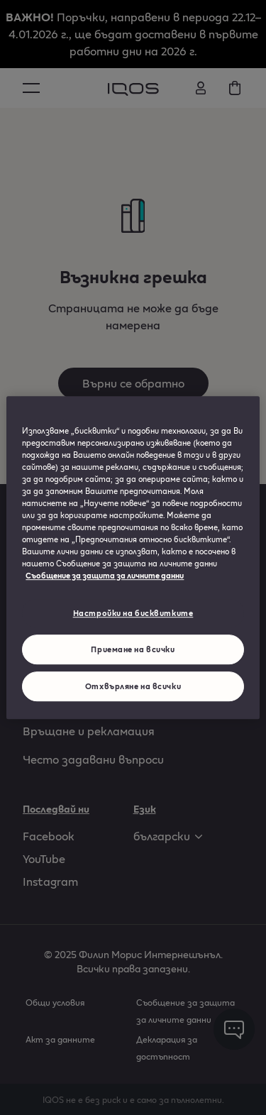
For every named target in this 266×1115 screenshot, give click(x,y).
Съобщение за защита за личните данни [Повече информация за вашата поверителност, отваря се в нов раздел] (105, 575)
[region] (132, 558)
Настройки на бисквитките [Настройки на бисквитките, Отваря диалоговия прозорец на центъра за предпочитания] (133, 614)
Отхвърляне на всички (133, 686)
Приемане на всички (132, 649)
